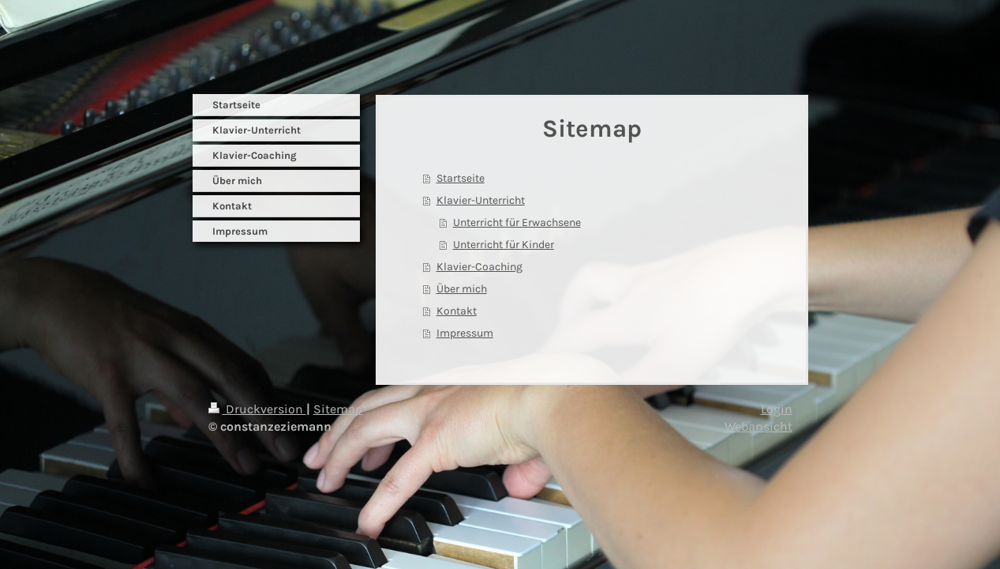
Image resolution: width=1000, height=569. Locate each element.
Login (776, 408)
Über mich (461, 289)
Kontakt (456, 311)
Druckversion (257, 408)
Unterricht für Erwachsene (517, 222)
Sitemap (338, 408)
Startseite (460, 178)
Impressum (464, 333)
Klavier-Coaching (479, 266)
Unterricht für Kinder (503, 244)
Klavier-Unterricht (480, 200)
